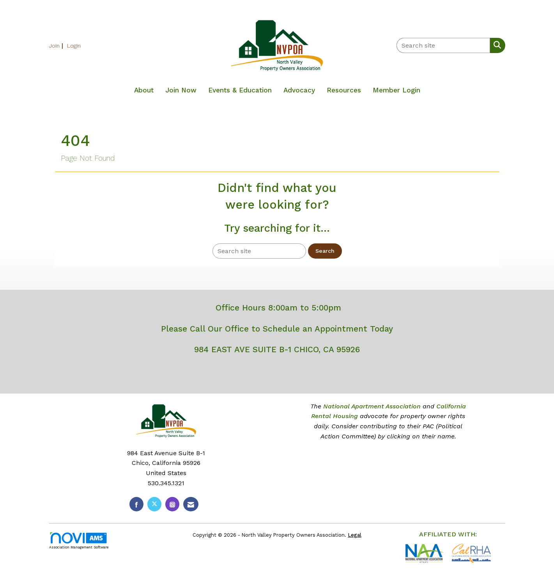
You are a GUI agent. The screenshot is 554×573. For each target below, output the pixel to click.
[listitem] (57, 45)
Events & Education (240, 90)
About (144, 90)
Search (325, 251)
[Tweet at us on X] (154, 504)
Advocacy (299, 90)
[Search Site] (495, 45)
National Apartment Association (372, 406)
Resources (344, 90)
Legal (354, 535)
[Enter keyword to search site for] (443, 45)
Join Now (180, 90)
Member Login (396, 90)
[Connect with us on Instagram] (172, 504)
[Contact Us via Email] (190, 504)
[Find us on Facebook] (136, 504)
